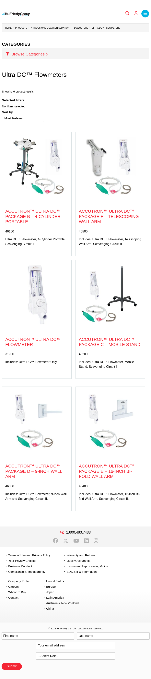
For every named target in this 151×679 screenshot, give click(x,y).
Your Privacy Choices (22, 560)
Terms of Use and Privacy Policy (29, 555)
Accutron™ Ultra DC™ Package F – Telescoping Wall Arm (109, 216)
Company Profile (19, 581)
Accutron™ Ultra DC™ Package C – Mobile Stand (109, 342)
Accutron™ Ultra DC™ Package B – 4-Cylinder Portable (33, 216)
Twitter (65, 540)
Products (21, 28)
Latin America (55, 597)
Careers (13, 586)
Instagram (96, 540)
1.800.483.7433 (78, 532)
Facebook (55, 540)
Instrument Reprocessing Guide (87, 566)
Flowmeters (80, 28)
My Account (136, 13)
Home (8, 28)
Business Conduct (20, 566)
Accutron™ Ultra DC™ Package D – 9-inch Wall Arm (33, 471)
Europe (51, 586)
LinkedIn (86, 540)
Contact (13, 597)
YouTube (76, 540)
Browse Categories (28, 54)
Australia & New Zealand (62, 603)
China (50, 608)
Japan (50, 592)
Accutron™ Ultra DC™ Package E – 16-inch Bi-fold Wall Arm (106, 471)
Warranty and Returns (81, 555)
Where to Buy (17, 592)
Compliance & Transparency (26, 571)
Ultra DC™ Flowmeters (106, 28)
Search (127, 13)
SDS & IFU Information (82, 571)
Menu (145, 13)
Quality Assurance (78, 560)
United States (55, 581)
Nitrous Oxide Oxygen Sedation (50, 28)
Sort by (7, 112)
